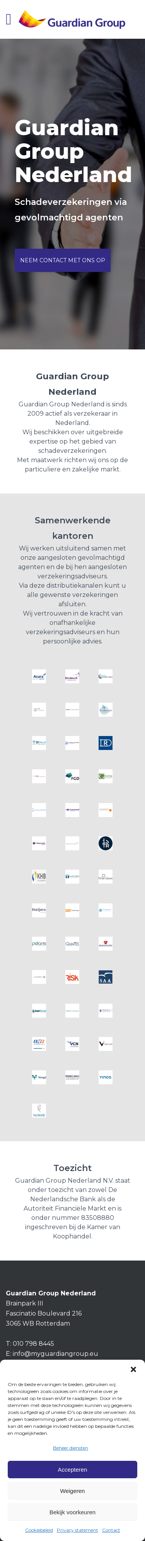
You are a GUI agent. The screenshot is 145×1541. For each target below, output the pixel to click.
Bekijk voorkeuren (72, 1512)
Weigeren (72, 1491)
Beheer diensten (70, 1448)
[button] (133, 1369)
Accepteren (72, 1469)
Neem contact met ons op (62, 260)
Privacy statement (77, 1530)
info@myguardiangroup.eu (55, 1353)
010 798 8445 (33, 1343)
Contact (111, 1530)
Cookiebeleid (39, 1530)
